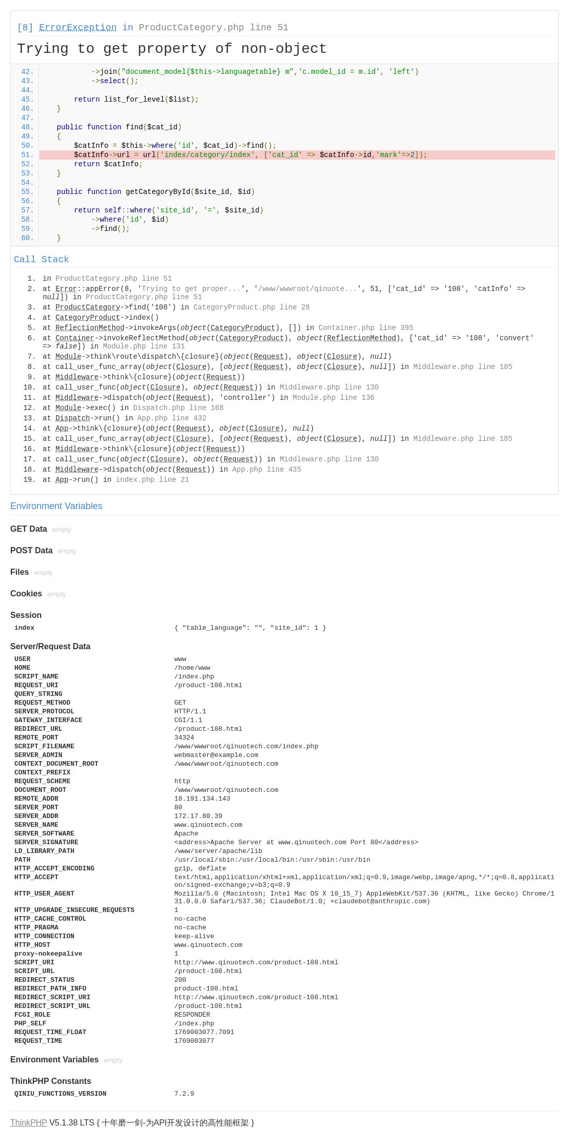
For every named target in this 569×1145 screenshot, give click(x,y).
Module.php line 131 (144, 346)
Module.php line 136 (333, 398)
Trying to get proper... (191, 289)
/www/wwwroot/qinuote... (307, 289)
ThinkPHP (28, 1122)
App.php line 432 (172, 418)
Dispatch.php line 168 (178, 408)
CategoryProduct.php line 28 (251, 307)
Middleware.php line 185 (463, 367)
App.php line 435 (266, 469)
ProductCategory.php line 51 (214, 28)
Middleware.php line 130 (329, 387)
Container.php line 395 (366, 328)
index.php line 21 (152, 480)
